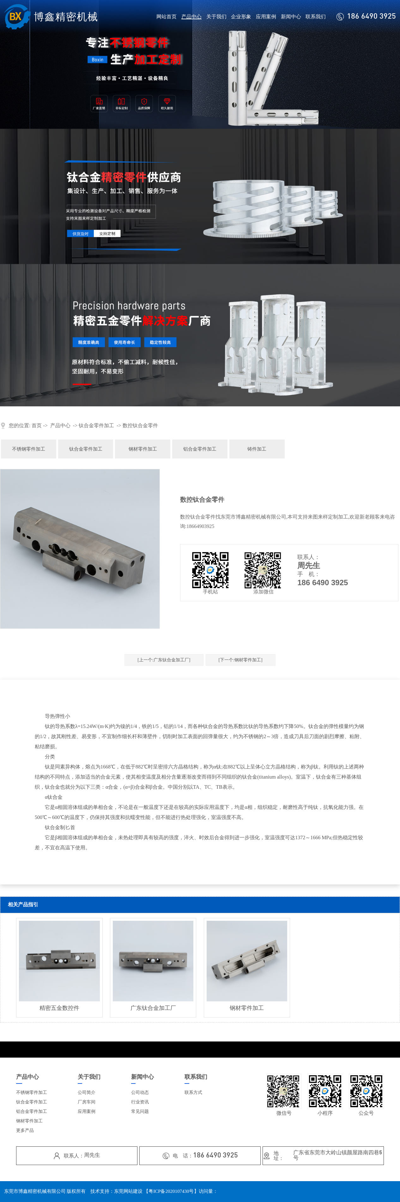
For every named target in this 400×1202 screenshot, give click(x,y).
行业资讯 (140, 1102)
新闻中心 (291, 16)
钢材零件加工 (143, 449)
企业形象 (241, 16)
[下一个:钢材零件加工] (241, 660)
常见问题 (140, 1111)
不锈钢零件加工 (28, 449)
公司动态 (140, 1092)
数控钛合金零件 (140, 425)
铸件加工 (256, 449)
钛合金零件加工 (96, 425)
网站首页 (166, 16)
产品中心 (191, 16)
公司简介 (86, 1092)
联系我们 (316, 16)
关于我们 (216, 16)
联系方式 (193, 1092)
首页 (37, 425)
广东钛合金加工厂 (153, 1008)
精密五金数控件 (59, 1008)
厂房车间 (86, 1102)
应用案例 (266, 16)
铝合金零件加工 (199, 449)
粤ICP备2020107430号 (171, 1191)
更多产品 (25, 1130)
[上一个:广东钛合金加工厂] (163, 660)
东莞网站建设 (128, 1191)
